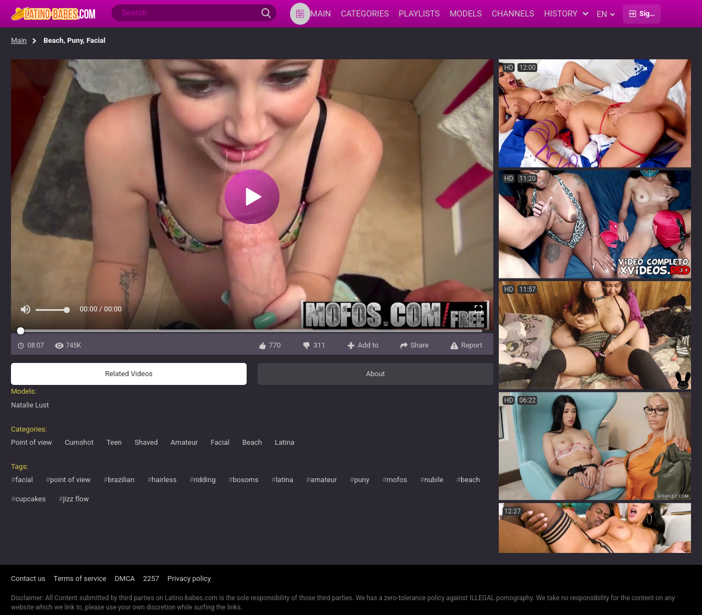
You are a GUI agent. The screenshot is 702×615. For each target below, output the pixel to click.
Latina (284, 442)
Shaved (146, 442)
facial (24, 480)
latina (284, 480)
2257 (151, 578)
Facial (219, 442)
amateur (323, 480)
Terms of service (80, 578)
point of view (70, 480)
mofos (397, 480)
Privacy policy (189, 578)
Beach (252, 442)
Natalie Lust (30, 405)
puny (362, 480)
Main (19, 40)
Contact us (28, 578)
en (606, 14)
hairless (164, 480)
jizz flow (75, 499)
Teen (114, 442)
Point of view (31, 442)
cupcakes (30, 499)
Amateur (184, 442)
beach (470, 480)
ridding (205, 480)
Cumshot (79, 442)
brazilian (121, 480)
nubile (433, 480)
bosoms (246, 480)
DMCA (125, 578)
